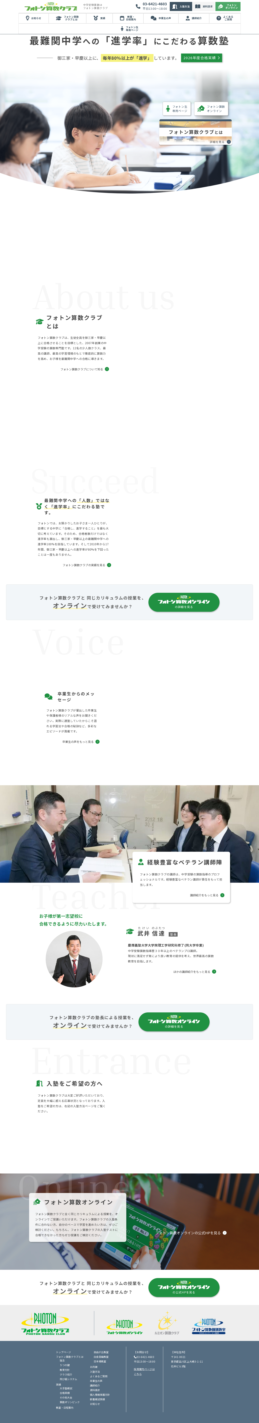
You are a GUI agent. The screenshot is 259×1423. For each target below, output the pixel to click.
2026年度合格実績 (201, 57)
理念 (62, 1349)
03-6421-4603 (155, 4)
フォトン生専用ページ (132, 28)
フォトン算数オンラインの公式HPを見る (188, 1221)
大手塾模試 (66, 1377)
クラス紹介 (66, 1363)
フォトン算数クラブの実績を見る (91, 527)
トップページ (63, 1341)
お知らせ (36, 18)
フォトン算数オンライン (211, 108)
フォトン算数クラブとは (71, 18)
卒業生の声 (165, 18)
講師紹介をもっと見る (204, 857)
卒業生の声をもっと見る (78, 704)
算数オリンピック (70, 1391)
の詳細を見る (184, 564)
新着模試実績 (97, 1388)
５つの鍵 (65, 1353)
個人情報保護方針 (100, 1383)
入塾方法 (185, 6)
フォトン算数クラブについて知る (102, 360)
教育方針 (65, 1358)
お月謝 (93, 1355)
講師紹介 (197, 18)
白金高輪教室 (101, 1345)
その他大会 (66, 1386)
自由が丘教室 (101, 1341)
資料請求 (208, 6)
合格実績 (65, 1381)
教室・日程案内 (131, 18)
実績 (102, 18)
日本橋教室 (100, 1350)
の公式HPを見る (184, 1276)
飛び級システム (68, 1367)
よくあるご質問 (228, 18)
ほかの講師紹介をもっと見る (191, 933)
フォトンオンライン (231, 6)
